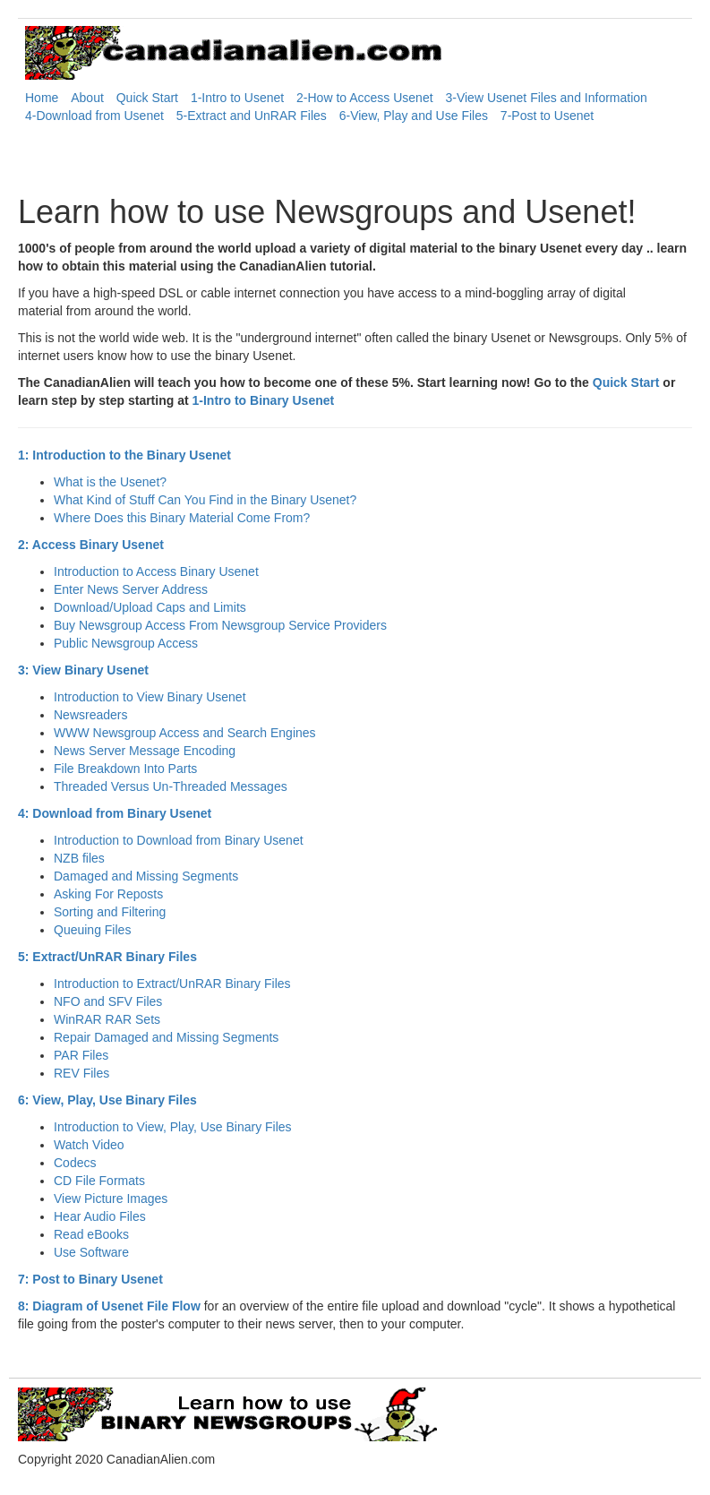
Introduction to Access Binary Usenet (156, 571)
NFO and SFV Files (108, 1001)
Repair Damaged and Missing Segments (166, 1037)
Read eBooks (91, 1234)
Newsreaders (90, 715)
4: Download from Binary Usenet (114, 813)
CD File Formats (99, 1180)
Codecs (75, 1163)
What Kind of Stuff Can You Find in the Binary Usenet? (205, 500)
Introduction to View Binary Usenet (150, 697)
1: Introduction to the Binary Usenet (124, 455)
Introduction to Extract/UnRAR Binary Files (172, 983)
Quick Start (147, 97)
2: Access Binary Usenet (91, 544)
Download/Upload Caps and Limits (150, 607)
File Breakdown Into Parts (125, 768)
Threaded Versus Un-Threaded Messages (170, 786)
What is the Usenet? (110, 482)
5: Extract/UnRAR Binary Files (107, 956)
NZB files (79, 858)
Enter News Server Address (131, 589)
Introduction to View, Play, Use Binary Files (173, 1127)
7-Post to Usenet (547, 115)
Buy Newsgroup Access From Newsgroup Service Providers (220, 625)
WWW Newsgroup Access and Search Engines (185, 733)
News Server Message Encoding (144, 750)
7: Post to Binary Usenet (90, 1279)
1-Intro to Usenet (237, 97)
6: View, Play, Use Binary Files (107, 1100)
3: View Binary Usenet (83, 670)
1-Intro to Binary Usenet (263, 400)
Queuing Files (92, 930)
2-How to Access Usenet (364, 97)
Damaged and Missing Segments (146, 876)
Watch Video (89, 1145)
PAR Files (81, 1055)
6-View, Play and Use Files (413, 115)
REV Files (81, 1073)
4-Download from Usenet (94, 115)
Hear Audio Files (100, 1216)
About (87, 97)
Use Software (91, 1252)
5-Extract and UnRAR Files (251, 115)
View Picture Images (110, 1198)
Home (41, 97)
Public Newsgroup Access (126, 643)
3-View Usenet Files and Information (545, 97)
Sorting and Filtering (110, 912)
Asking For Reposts (108, 894)
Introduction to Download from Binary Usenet (179, 840)
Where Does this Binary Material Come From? (182, 518)
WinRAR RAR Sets (107, 1019)
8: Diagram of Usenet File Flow (109, 1306)
